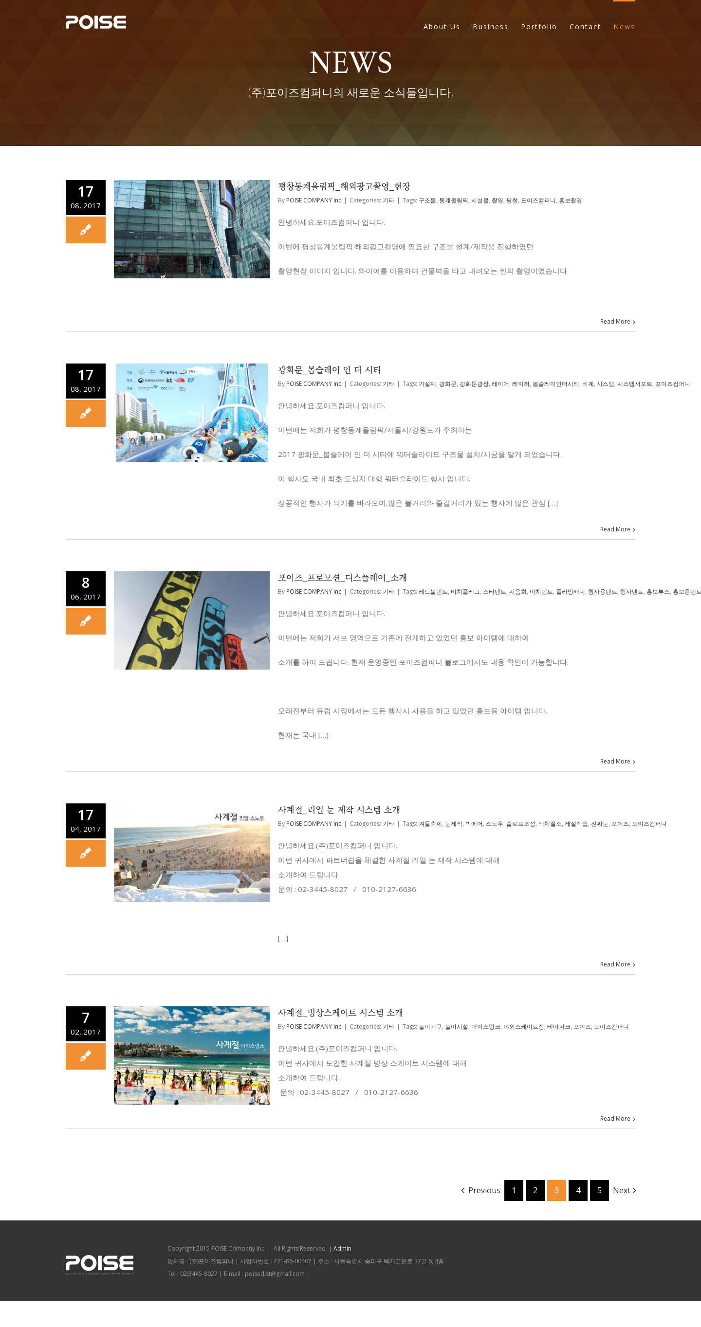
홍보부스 (658, 591)
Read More (615, 321)
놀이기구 (430, 1026)
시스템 (605, 384)
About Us (442, 26)
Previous (484, 1190)
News (624, 26)
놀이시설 (456, 1026)
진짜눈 (600, 823)
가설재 (427, 384)
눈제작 (453, 823)
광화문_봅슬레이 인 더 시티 (329, 370)
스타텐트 (494, 591)
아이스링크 (485, 1026)
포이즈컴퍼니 (538, 200)
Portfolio (539, 26)
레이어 (500, 384)
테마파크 (559, 1026)
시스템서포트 (634, 384)
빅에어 (474, 823)
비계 (588, 384)
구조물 (427, 200)
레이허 (521, 384)
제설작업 (576, 823)
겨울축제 (430, 823)
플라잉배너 (570, 591)
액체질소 (550, 823)
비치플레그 (465, 591)
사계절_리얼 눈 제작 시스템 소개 (339, 810)
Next (621, 1190)
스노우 (494, 823)
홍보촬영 (570, 200)
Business (491, 26)
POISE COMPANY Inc (313, 200)
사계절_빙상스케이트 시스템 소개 (340, 1013)
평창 (512, 200)
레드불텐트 (433, 591)
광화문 (448, 384)
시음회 (518, 591)
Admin (342, 1248)
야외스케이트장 (523, 1026)
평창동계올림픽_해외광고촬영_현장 (344, 187)
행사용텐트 (602, 591)
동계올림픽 (453, 200)
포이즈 (620, 823)
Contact (585, 26)
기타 (388, 200)
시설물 (480, 200)
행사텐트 (632, 591)
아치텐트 (541, 591)
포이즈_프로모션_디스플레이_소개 (342, 578)
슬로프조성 (520, 823)
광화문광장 (474, 384)
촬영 (497, 200)
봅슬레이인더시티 (556, 384)
